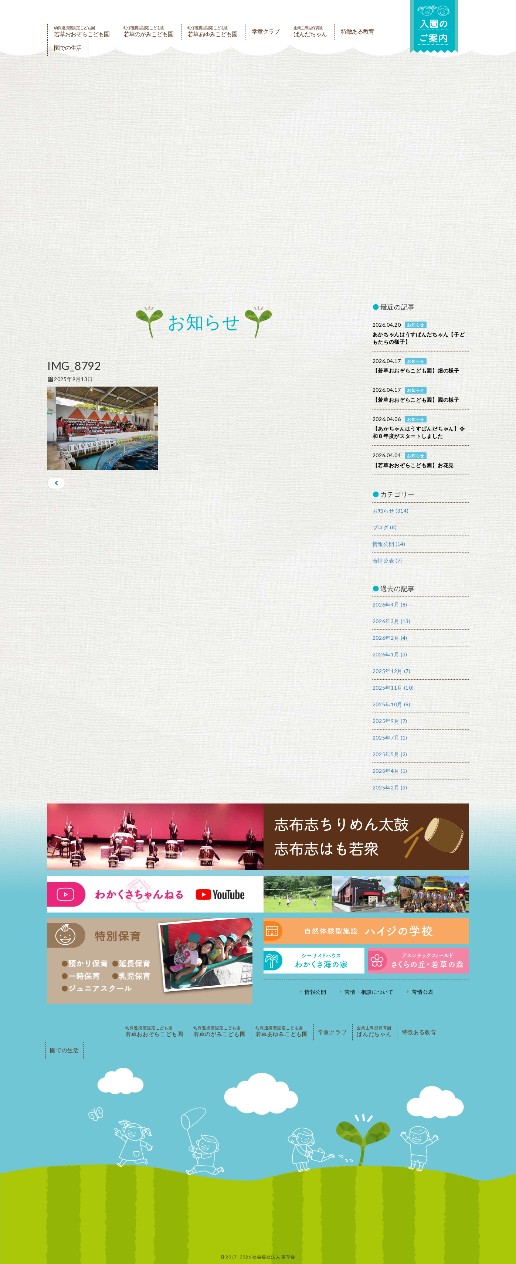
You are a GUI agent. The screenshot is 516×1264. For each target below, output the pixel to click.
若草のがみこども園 (148, 31)
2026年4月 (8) (390, 604)
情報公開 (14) (389, 544)
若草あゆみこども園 (212, 31)
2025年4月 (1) (390, 771)
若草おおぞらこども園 (81, 31)
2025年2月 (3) (390, 787)
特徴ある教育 (357, 31)
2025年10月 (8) (392, 704)
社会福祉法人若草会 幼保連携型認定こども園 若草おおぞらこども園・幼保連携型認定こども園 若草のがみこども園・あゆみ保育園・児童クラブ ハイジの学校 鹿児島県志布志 (218, 11)
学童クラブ (265, 31)
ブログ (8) (385, 527)
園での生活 (68, 48)
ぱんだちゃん (310, 31)
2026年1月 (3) (390, 654)
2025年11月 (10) (393, 687)
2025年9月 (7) (390, 721)
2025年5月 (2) (390, 754)
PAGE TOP (82, 1032)
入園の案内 (434, 26)
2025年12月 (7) (392, 671)
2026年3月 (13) (392, 621)
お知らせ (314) (391, 510)
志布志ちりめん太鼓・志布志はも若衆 (258, 836)
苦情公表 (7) (388, 560)
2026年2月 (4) (390, 638)
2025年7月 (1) (390, 737)
